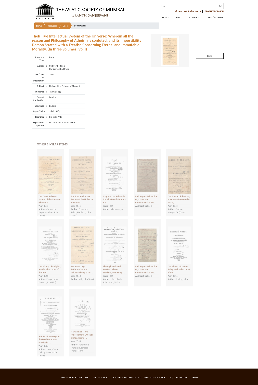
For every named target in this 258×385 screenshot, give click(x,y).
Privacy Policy (100, 377)
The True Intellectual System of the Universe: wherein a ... (50, 196)
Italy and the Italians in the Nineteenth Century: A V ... (114, 196)
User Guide (181, 377)
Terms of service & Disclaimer (74, 377)
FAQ (170, 377)
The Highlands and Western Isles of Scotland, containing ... (114, 266)
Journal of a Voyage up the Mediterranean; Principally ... (49, 336)
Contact (194, 17)
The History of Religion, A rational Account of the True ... (50, 266)
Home (165, 17)
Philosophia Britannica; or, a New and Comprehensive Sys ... (146, 196)
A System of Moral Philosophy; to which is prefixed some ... (82, 331)
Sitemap (194, 377)
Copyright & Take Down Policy (126, 377)
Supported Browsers (154, 377)
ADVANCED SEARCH (214, 11)
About (179, 17)
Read (209, 49)
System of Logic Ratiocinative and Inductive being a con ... (82, 266)
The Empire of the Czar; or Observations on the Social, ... (179, 196)
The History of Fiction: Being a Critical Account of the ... (179, 266)
